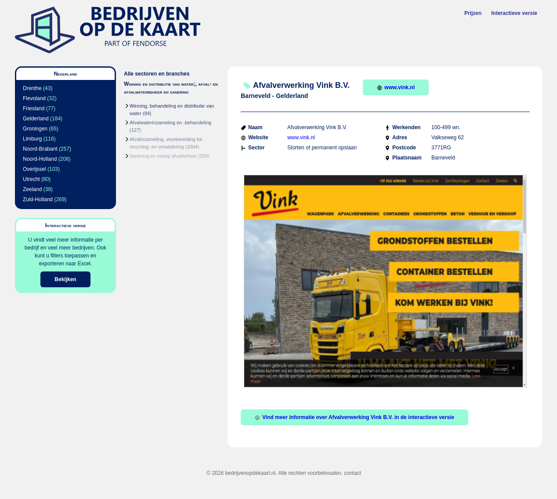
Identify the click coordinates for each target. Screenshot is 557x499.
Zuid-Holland (38, 199)
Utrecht (31, 179)
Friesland (33, 108)
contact (352, 473)
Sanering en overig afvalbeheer (163, 156)
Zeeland (32, 189)
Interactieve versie (514, 13)
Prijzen (472, 13)
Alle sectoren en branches (156, 74)
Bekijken (65, 279)
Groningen (35, 129)
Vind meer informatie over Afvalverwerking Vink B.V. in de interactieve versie (354, 417)
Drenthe (32, 88)
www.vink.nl (396, 87)
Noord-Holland (40, 159)
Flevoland (34, 98)
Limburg (32, 139)
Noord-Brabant (40, 149)
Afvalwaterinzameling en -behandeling (170, 122)
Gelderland (36, 119)
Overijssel (34, 169)
